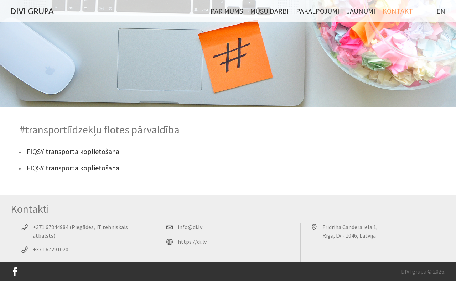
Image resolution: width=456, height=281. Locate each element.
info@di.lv (190, 226)
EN (440, 10)
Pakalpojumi (318, 10)
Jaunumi (361, 10)
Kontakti (399, 10)
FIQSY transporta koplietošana (73, 151)
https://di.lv (192, 241)
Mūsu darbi (269, 10)
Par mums (227, 10)
